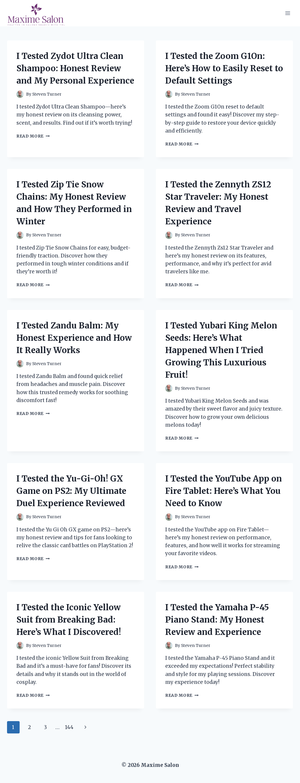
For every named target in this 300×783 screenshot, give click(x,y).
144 (69, 727)
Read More (33, 136)
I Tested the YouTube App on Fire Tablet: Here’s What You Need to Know (223, 491)
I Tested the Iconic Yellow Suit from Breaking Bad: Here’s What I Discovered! (68, 619)
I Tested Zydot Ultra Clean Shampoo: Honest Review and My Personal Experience (75, 68)
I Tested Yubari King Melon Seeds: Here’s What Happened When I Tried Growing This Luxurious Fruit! (221, 350)
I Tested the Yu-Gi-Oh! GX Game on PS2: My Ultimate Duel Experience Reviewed (71, 491)
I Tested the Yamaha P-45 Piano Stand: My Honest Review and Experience (217, 619)
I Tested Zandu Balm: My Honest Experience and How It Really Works (74, 337)
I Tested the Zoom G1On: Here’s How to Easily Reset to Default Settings (224, 68)
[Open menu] (287, 13)
